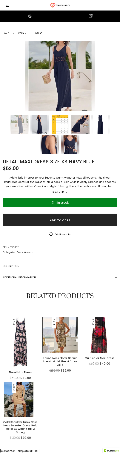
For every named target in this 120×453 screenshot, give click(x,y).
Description (11, 266)
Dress (38, 33)
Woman (22, 33)
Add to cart (60, 220)
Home (6, 33)
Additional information (19, 277)
